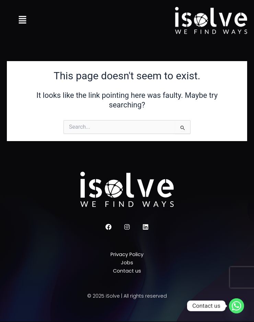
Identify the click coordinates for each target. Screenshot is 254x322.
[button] (22, 20)
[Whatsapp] (236, 305)
